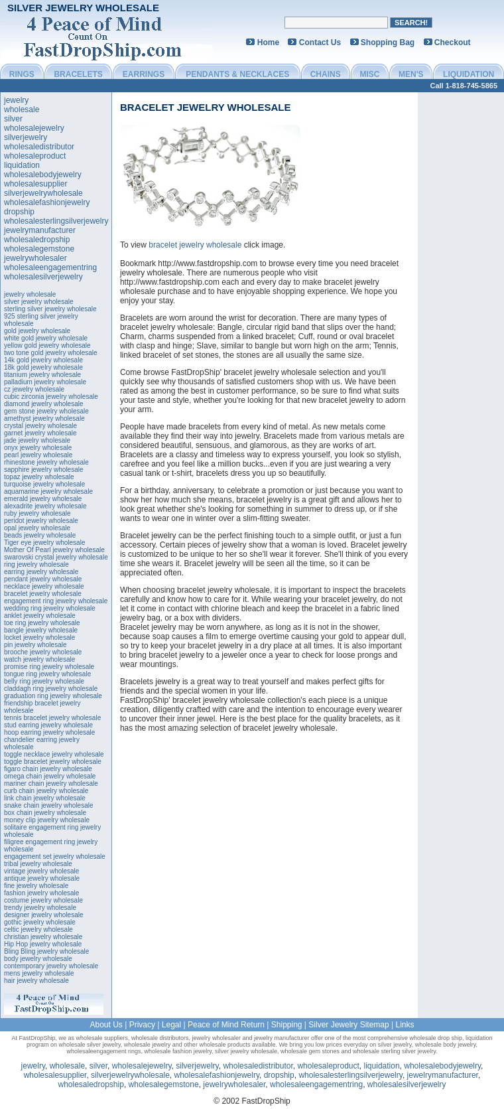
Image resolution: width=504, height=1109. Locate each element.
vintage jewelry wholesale (41, 871)
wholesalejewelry (34, 128)
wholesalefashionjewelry (47, 202)
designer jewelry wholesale (44, 915)
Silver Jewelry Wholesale (83, 7)
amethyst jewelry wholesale (44, 418)
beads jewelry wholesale (40, 535)
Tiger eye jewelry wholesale (44, 542)
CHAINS (325, 74)
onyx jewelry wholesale (38, 447)
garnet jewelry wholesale (40, 433)
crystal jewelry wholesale (40, 425)
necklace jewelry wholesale (44, 586)
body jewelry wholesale (38, 958)
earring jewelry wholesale (41, 571)
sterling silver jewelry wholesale (50, 309)
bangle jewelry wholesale (41, 630)
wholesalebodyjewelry (43, 174)
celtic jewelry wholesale (38, 929)
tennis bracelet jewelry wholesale (52, 717)
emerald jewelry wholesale (43, 498)
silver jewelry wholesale (38, 301)
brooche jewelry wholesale (43, 652)
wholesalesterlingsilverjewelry (56, 221)
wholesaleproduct (35, 156)
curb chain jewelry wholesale (46, 790)
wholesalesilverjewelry (43, 276)
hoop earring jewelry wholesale (49, 732)
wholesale (21, 109)
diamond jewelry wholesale (44, 403)
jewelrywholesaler (35, 258)
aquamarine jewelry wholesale (48, 491)
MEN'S (411, 74)
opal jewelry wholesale (37, 528)
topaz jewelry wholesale (39, 477)
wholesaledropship (37, 239)
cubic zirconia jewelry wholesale (51, 396)
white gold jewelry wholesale (46, 338)
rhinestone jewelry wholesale (46, 462)
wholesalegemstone (39, 249)
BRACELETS (78, 74)
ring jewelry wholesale (36, 564)
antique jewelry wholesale (42, 878)
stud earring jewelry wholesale (48, 725)
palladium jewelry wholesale (45, 382)
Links (405, 1024)
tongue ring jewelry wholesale (47, 674)
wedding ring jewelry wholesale (49, 608)
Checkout (452, 42)
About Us (106, 1024)
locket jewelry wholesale (39, 637)
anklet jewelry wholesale (40, 615)
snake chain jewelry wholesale (49, 805)
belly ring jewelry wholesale (44, 681)
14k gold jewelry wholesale (43, 360)
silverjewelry (25, 137)
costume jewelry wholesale (43, 900)
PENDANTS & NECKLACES (237, 74)
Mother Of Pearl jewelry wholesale (54, 550)
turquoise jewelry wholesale (44, 484)
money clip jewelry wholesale (47, 820)
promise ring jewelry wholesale (49, 666)
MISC (369, 74)
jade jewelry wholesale (37, 440)
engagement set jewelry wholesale (54, 856)
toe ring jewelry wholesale (42, 623)
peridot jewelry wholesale (41, 520)
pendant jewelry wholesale (43, 579)
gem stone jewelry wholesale (46, 411)
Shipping (286, 1024)
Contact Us (320, 42)
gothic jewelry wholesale (40, 922)
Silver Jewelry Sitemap (348, 1024)
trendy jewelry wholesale (40, 907)
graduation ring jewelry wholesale (53, 696)
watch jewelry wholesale (39, 659)
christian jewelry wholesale (43, 936)
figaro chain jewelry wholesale (48, 769)
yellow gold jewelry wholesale (47, 345)
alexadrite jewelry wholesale (45, 506)
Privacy (142, 1024)
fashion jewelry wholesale (41, 893)
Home (268, 42)
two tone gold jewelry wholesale (50, 352)
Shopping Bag (387, 42)
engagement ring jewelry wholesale (55, 601)
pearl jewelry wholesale (38, 455)
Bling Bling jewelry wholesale (46, 951)
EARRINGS (143, 74)
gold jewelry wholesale (37, 330)
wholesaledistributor (39, 146)
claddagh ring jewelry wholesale (50, 688)
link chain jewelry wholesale (45, 798)
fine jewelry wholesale (36, 885)
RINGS (21, 74)
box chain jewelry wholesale (45, 812)
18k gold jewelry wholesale (43, 367)
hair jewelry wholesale (36, 980)
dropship (19, 211)
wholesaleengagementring (50, 267)
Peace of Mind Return (226, 1024)
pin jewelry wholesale (35, 644)
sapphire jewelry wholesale (44, 469)
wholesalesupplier (35, 183)
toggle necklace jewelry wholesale (54, 754)
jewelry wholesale (30, 294)
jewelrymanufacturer (40, 230)
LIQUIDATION (468, 74)
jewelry (16, 100)
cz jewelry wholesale (34, 389)
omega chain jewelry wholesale (49, 776)
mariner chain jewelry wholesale (51, 783)
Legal (171, 1024)
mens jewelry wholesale (39, 973)
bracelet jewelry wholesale (43, 593)
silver (13, 118)
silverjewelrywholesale (43, 193)
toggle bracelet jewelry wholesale (52, 761)
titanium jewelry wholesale (42, 374)
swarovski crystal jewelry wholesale (56, 557)
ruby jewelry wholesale (37, 513)
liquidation (22, 165)
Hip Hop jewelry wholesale (43, 944)
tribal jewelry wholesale (38, 863)
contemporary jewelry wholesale (51, 966)
